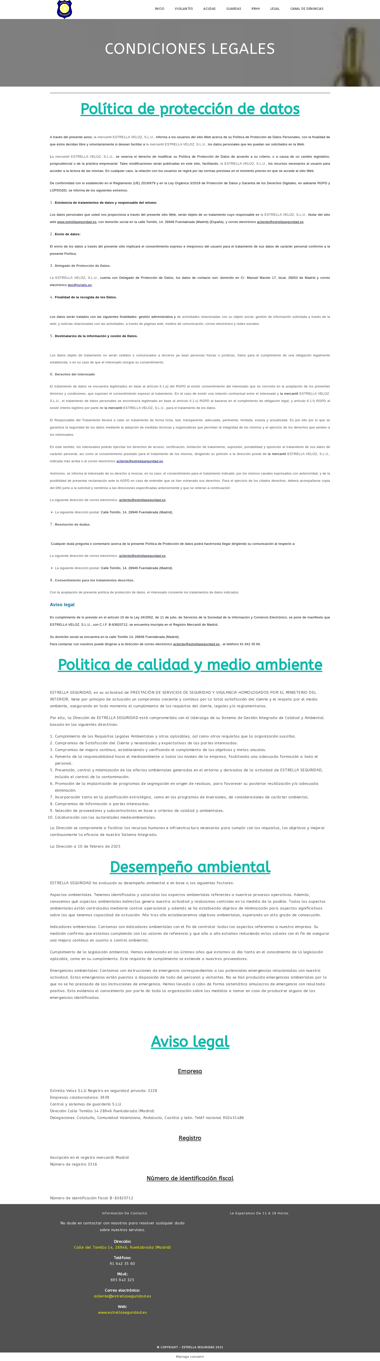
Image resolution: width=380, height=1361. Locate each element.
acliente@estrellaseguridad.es (122, 1296)
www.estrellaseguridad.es (122, 1312)
